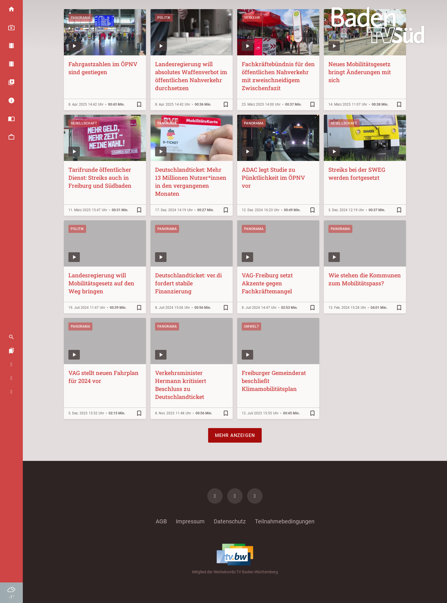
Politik (163, 18)
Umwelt (251, 326)
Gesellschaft (84, 123)
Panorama (80, 18)
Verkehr (252, 18)
